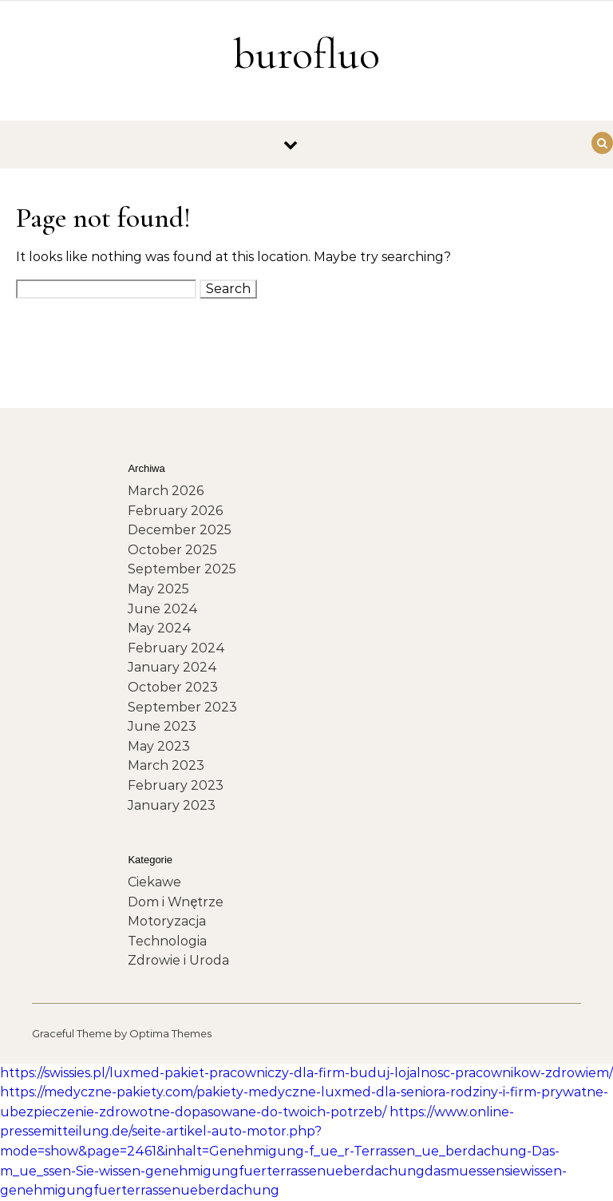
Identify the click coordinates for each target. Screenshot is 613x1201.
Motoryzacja (167, 921)
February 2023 (175, 785)
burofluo (306, 54)
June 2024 (163, 608)
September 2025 (182, 569)
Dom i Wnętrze (175, 902)
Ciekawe (154, 882)
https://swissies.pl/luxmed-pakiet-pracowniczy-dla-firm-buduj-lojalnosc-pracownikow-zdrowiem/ (306, 1072)
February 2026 (175, 510)
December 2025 (179, 529)
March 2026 (166, 490)
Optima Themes (170, 1033)
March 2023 (166, 765)
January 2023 (172, 805)
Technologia (167, 941)
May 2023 (159, 746)
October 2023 (173, 687)
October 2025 (172, 549)
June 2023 (162, 726)
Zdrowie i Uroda (178, 960)
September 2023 (182, 707)
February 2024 (176, 648)
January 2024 (172, 667)
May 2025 (158, 589)
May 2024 (160, 628)
